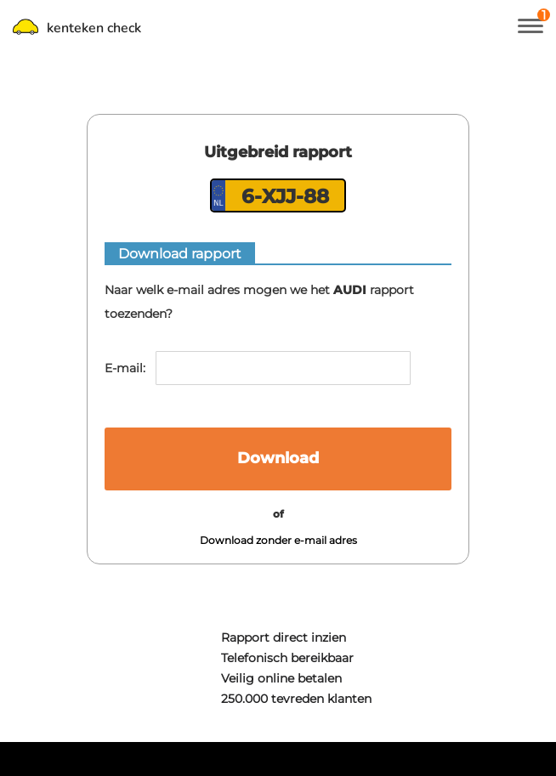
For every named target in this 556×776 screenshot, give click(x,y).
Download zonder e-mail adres (278, 540)
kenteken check (77, 28)
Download (278, 458)
